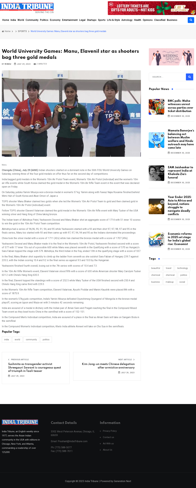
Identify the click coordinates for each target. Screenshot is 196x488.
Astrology (126, 20)
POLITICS (46, 339)
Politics (44, 20)
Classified (159, 20)
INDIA (6, 339)
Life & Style (113, 20)
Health (137, 20)
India (13, 20)
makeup (170, 282)
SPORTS (22, 31)
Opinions (148, 20)
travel (168, 268)
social (182, 282)
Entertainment (70, 20)
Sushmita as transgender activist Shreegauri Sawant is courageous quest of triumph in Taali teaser (34, 367)
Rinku (8, 64)
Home (5, 20)
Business (172, 20)
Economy (55, 20)
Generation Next (122, 484)
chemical (155, 275)
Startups (91, 20)
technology (182, 268)
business (155, 282)
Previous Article (18, 360)
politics (183, 275)
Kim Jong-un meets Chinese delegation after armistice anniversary (108, 366)
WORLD (17, 339)
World (20, 20)
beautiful (155, 268)
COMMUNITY (31, 339)
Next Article (126, 360)
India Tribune (91, 484)
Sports (102, 20)
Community (32, 20)
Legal (82, 20)
